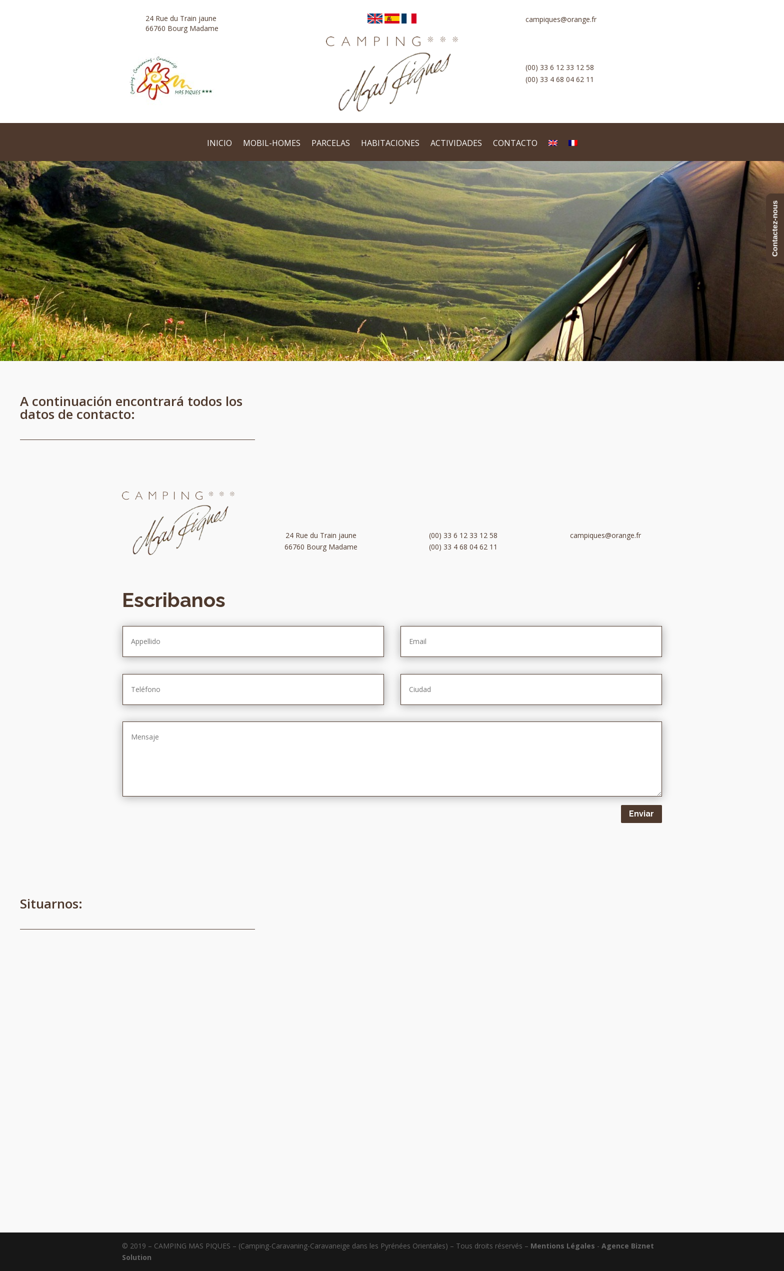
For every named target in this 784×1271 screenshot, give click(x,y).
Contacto (515, 144)
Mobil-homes (271, 144)
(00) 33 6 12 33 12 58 (560, 67)
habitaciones (390, 144)
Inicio (219, 144)
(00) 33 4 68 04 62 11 (560, 79)
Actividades (456, 144)
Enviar (641, 813)
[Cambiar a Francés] (573, 150)
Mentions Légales (562, 1245)
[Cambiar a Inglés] (553, 150)
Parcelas (331, 144)
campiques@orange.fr (561, 19)
